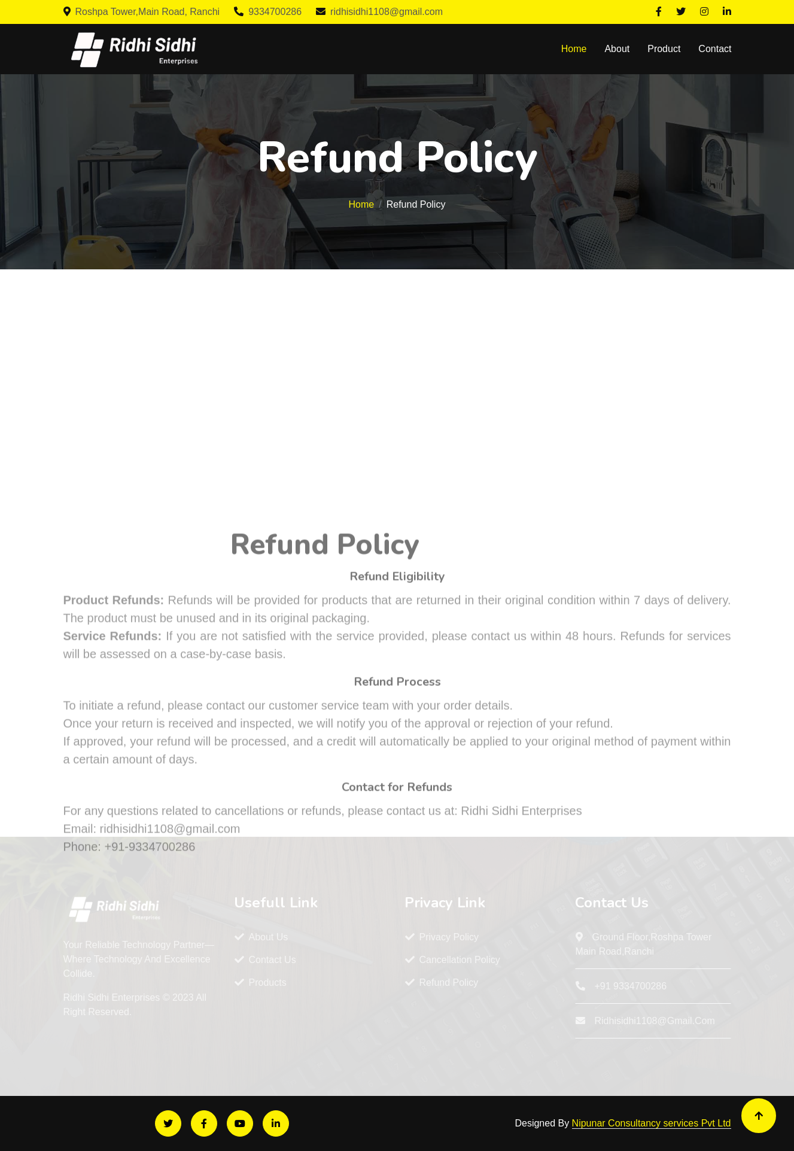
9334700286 (268, 12)
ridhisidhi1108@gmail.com (379, 12)
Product (663, 49)
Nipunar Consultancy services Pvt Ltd (651, 1123)
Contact (714, 49)
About (616, 49)
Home (574, 49)
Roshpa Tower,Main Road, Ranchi (141, 12)
